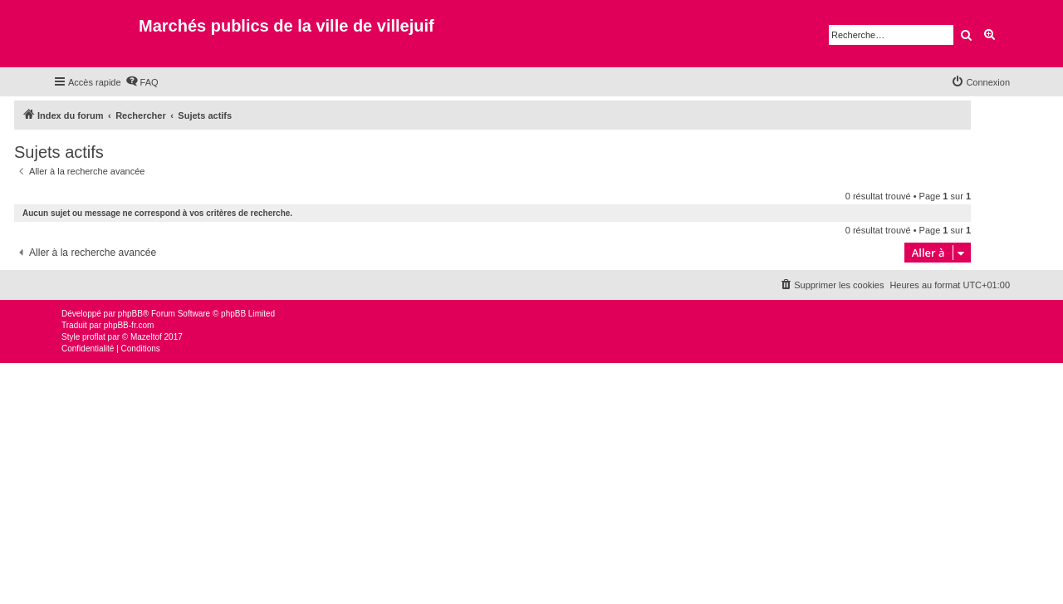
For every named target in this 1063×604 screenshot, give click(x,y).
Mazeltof (146, 336)
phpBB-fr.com (129, 325)
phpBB (130, 313)
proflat (93, 336)
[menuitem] (142, 82)
